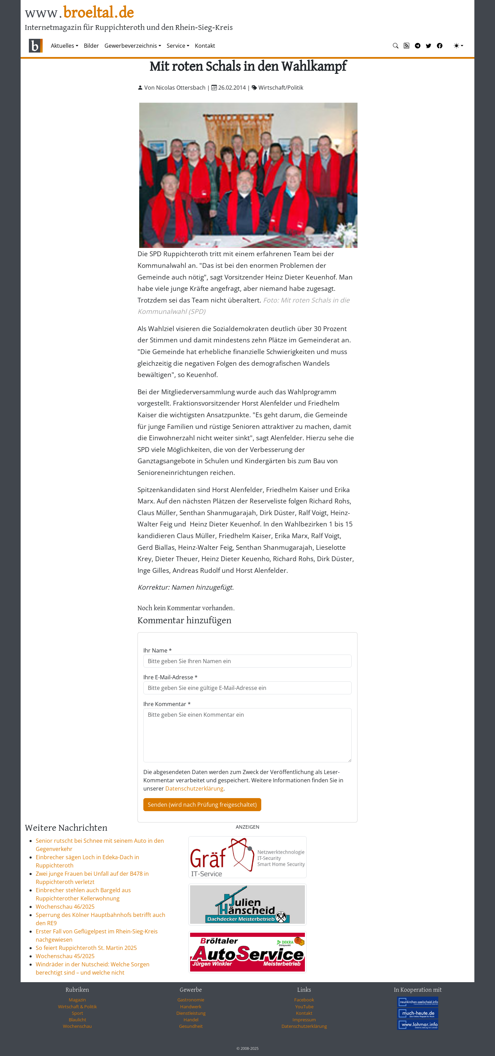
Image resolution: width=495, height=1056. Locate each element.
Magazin (77, 1000)
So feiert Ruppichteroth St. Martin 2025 (86, 948)
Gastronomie (190, 1000)
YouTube (304, 1006)
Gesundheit (191, 1026)
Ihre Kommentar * (167, 704)
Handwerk (190, 1006)
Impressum (304, 1020)
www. (79, 13)
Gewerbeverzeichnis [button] (130, 45)
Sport (77, 1013)
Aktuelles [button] (62, 45)
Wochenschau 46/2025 (65, 906)
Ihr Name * (157, 650)
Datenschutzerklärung (194, 788)
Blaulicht (77, 1020)
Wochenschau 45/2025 (65, 956)
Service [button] (176, 45)
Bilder (91, 45)
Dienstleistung (191, 1013)
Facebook (304, 1000)
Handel (191, 1020)
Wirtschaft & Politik (77, 1006)
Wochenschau (77, 1026)
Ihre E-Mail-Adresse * (170, 677)
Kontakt (205, 45)
